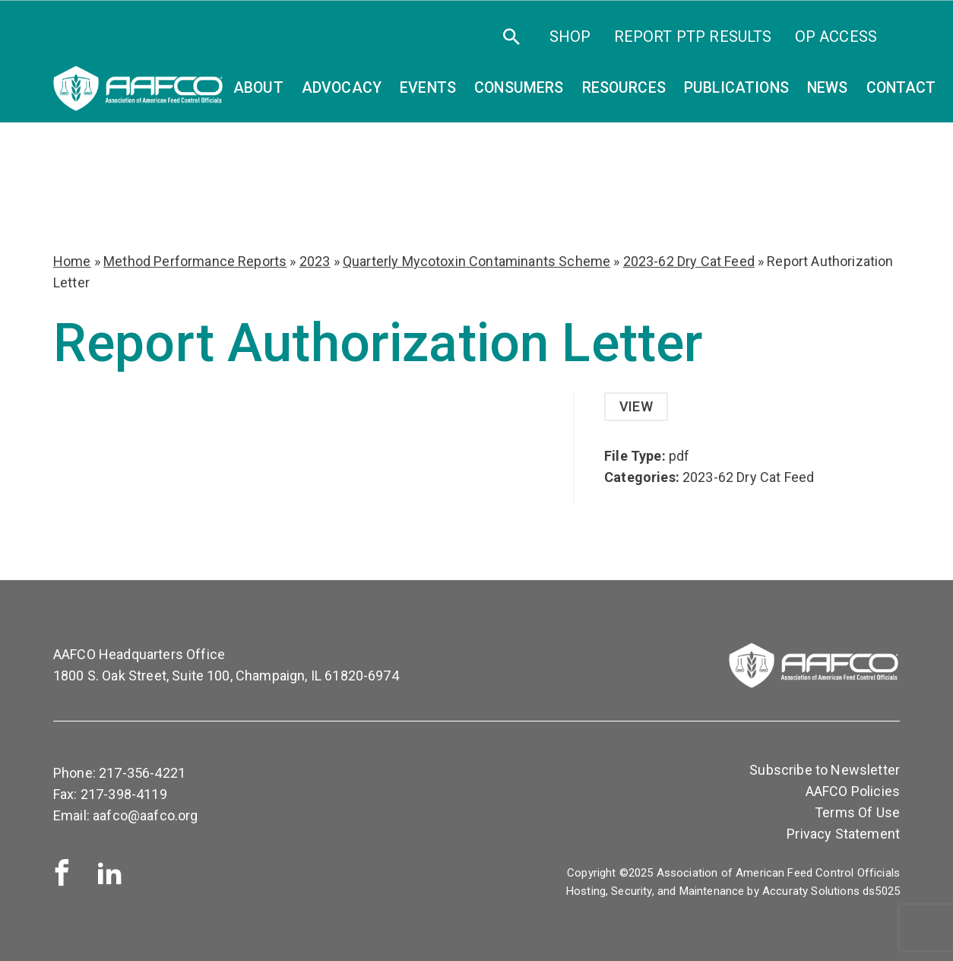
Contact (901, 88)
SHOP (570, 36)
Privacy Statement (843, 834)
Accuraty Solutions (811, 891)
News (827, 88)
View (636, 406)
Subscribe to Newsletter (824, 770)
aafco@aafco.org (145, 815)
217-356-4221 (142, 773)
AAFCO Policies (853, 791)
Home (72, 261)
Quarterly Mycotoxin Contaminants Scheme (476, 261)
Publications (736, 88)
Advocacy (342, 88)
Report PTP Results (693, 36)
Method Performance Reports (195, 261)
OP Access (836, 36)
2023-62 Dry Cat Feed (689, 261)
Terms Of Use (857, 812)
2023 (315, 261)
